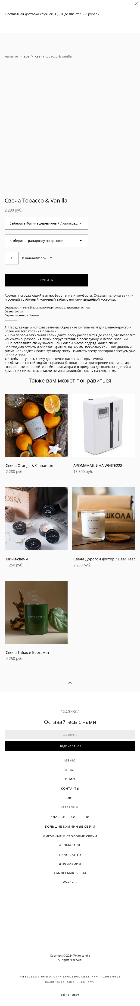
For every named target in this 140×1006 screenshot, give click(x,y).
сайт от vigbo (70, 995)
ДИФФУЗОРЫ (70, 863)
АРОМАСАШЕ (70, 845)
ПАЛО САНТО (70, 855)
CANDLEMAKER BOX (70, 873)
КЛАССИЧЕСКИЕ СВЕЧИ (70, 817)
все (26, 56)
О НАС (70, 770)
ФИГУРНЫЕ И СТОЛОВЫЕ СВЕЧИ (70, 836)
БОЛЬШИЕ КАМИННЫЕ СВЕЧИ (70, 826)
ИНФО (70, 779)
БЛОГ (70, 798)
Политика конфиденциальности (70, 982)
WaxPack (70, 882)
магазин (11, 56)
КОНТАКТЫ (70, 788)
